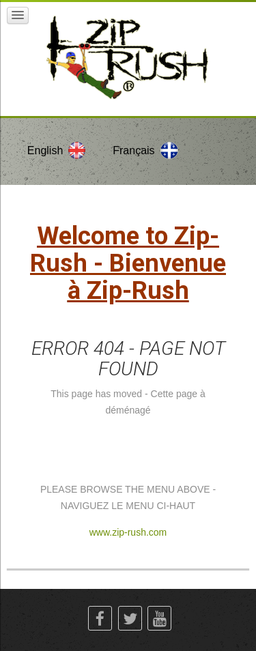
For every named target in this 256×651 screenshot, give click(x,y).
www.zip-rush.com (128, 532)
